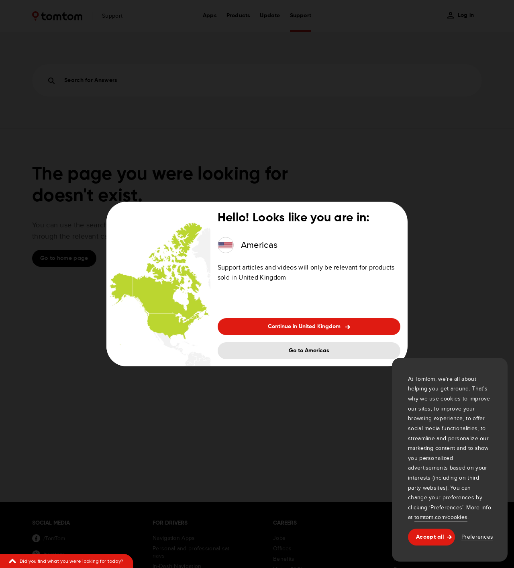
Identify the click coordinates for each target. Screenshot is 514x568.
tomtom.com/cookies (440, 517)
